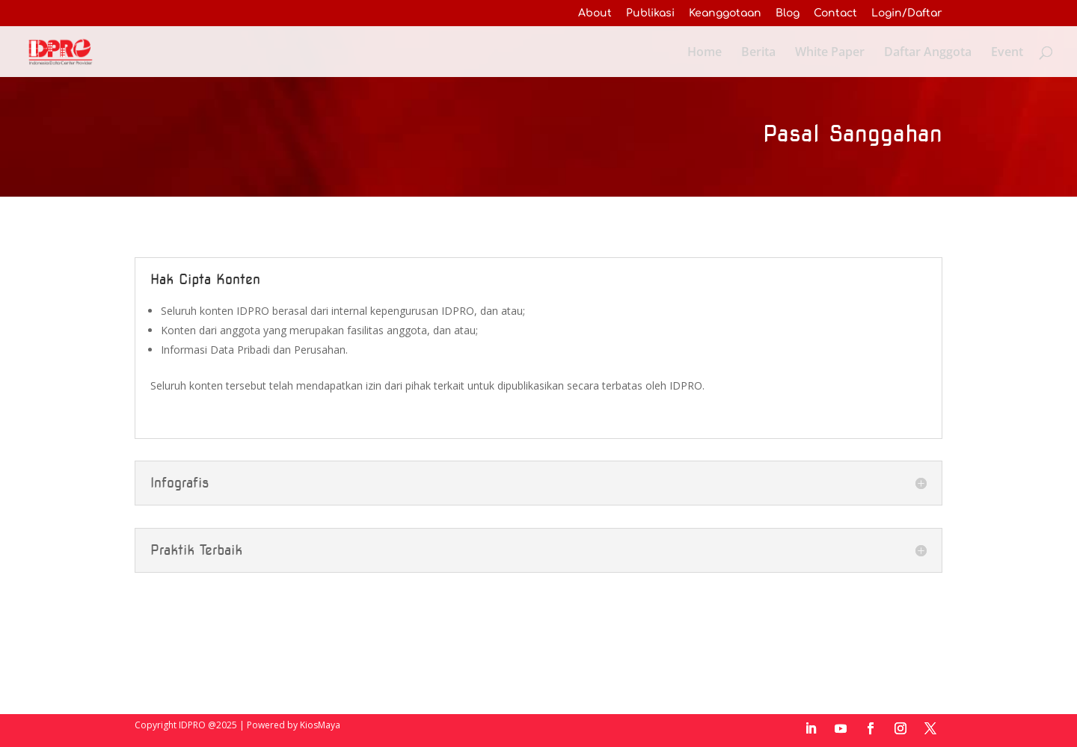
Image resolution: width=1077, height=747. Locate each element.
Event (1007, 53)
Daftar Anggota (928, 53)
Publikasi (650, 13)
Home (704, 53)
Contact (835, 13)
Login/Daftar (906, 13)
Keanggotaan (725, 13)
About (595, 13)
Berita (758, 53)
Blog (788, 13)
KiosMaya (320, 725)
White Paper (830, 53)
